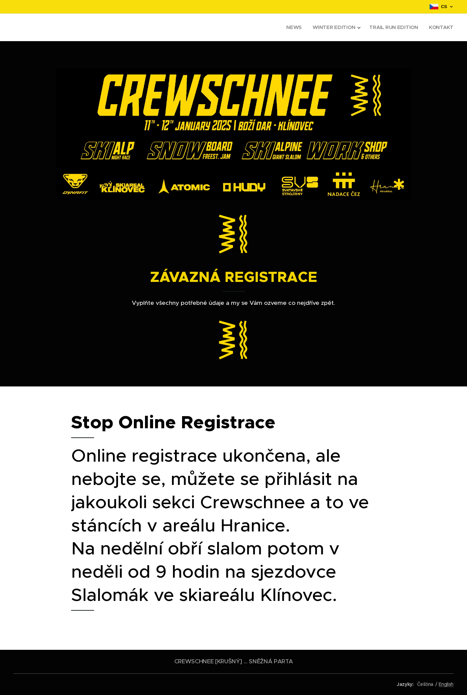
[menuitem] (292, 27)
